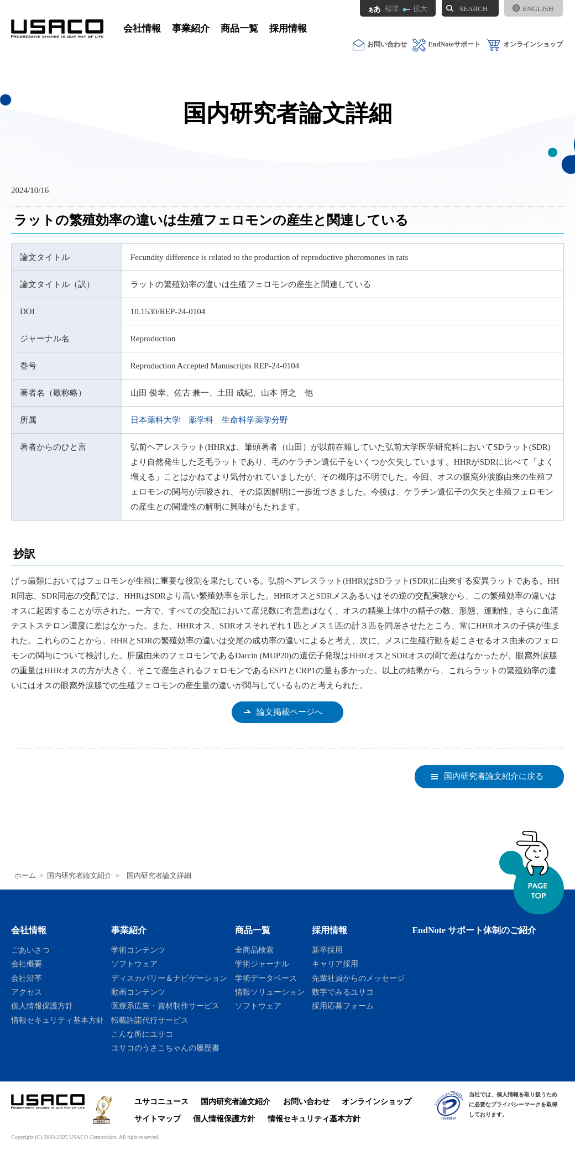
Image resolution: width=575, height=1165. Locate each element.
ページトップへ (531, 872)
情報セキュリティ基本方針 (57, 1020)
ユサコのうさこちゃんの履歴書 (165, 1047)
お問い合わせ (380, 44)
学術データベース (266, 978)
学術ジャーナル (262, 963)
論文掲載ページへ (290, 712)
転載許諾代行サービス (150, 1020)
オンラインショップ (524, 44)
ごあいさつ (30, 949)
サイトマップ (157, 1118)
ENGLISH (533, 8)
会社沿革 (26, 978)
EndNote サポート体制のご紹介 (474, 930)
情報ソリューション (270, 991)
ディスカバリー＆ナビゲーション (169, 978)
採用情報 (288, 28)
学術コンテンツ (138, 949)
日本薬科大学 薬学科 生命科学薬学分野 (209, 419)
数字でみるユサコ (343, 991)
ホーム (25, 876)
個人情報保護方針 (42, 1005)
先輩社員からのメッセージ (358, 978)
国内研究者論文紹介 (79, 876)
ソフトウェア (134, 963)
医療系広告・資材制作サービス (165, 1005)
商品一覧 (239, 28)
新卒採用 (327, 949)
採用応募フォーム (343, 1005)
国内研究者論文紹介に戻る (493, 776)
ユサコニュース (161, 1101)
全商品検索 (254, 949)
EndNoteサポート (446, 44)
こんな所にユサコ (142, 1033)
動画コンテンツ (138, 991)
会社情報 (142, 28)
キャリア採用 (335, 963)
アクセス (26, 991)
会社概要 (26, 963)
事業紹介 (191, 28)
